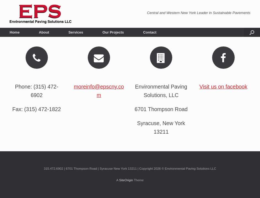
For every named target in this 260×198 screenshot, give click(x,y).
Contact (149, 32)
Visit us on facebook (223, 87)
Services (76, 32)
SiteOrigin (126, 180)
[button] (252, 32)
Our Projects (113, 32)
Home (15, 32)
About (44, 32)
